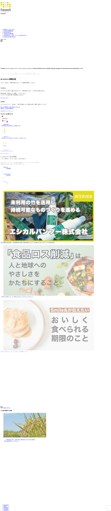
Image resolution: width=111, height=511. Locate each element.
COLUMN (14, 35)
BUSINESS (8, 30)
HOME (9, 29)
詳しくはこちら (4, 98)
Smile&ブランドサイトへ (7, 112)
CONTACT (9, 36)
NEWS (7, 32)
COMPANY (8, 33)
